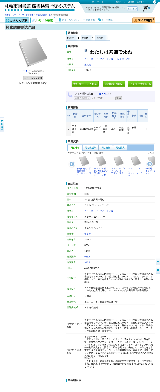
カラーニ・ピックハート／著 (99, 59)
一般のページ (119, 2)
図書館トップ (10, 15)
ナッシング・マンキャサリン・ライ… (135, 166)
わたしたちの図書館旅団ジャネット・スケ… (84, 166)
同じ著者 (75, 147)
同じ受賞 (120, 147)
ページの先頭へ (157, 261)
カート (145, 8)
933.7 (87, 256)
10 (152, 152)
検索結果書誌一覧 (43, 15)
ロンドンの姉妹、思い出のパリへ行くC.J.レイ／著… (101, 166)
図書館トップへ (157, 270)
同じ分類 (105, 147)
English (131, 2)
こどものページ (143, 2)
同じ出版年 (90, 147)
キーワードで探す (25, 15)
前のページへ (2, 125)
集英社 (87, 64)
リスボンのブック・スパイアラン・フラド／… (118, 166)
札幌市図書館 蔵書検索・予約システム (38, 6)
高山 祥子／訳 (123, 59)
